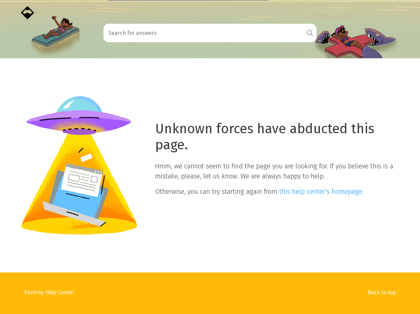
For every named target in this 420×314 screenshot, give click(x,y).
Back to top (382, 292)
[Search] (310, 33)
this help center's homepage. (321, 191)
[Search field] (203, 33)
